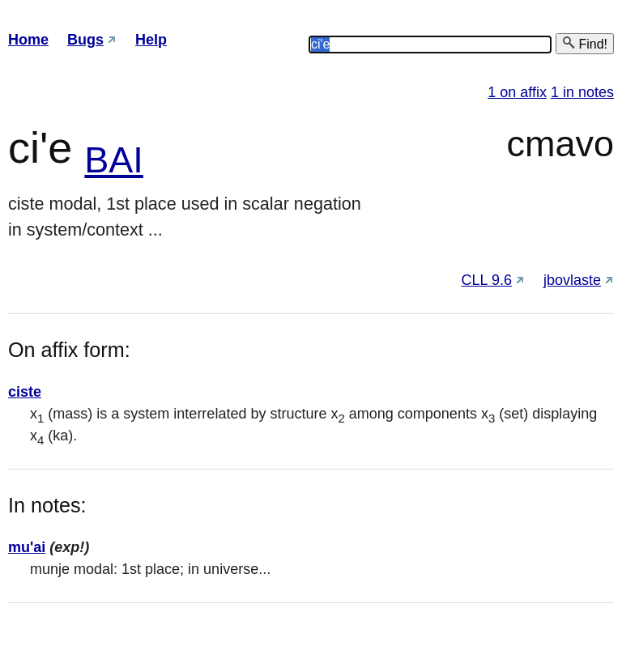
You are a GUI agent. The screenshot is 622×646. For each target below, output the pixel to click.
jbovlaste (572, 280)
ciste (24, 392)
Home (28, 40)
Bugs (85, 40)
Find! (584, 43)
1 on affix (517, 92)
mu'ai (26, 547)
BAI (113, 160)
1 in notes (582, 92)
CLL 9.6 (487, 280)
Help (151, 40)
